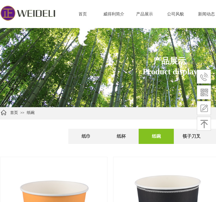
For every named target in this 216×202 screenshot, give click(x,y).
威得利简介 (113, 14)
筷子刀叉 (192, 136)
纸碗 (31, 113)
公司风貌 (175, 14)
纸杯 (121, 136)
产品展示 (144, 14)
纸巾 (86, 136)
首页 (82, 14)
